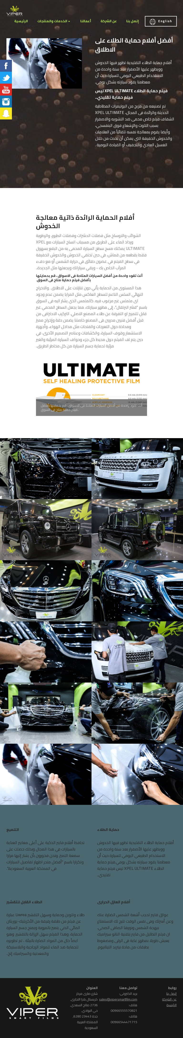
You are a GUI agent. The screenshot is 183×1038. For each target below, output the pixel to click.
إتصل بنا (132, 21)
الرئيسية (21, 21)
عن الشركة (109, 21)
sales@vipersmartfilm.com (118, 999)
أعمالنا (85, 21)
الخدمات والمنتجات (52, 21)
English (161, 21)
